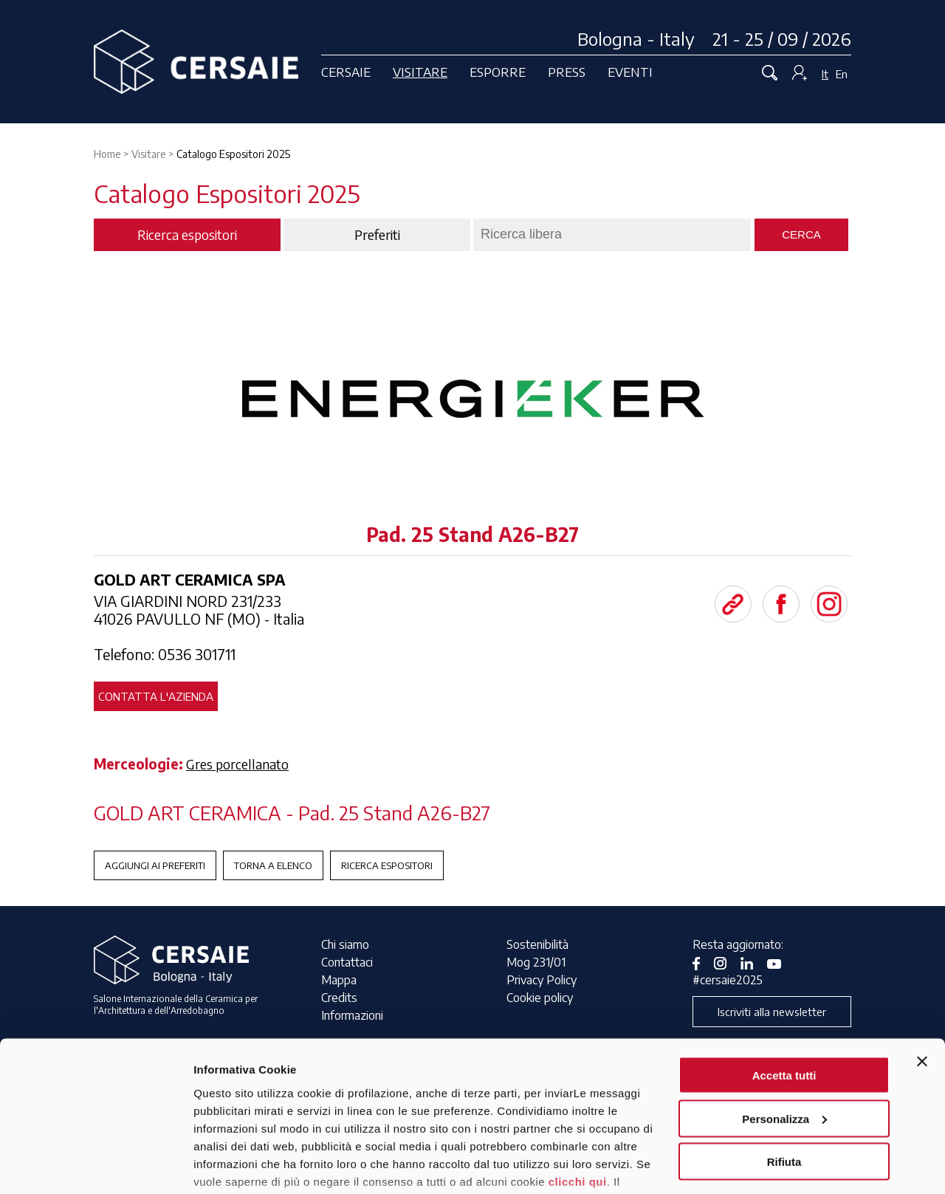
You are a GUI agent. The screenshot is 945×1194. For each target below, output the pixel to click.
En (842, 73)
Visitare (420, 72)
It (825, 73)
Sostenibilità (537, 944)
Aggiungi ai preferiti (155, 865)
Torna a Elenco (273, 865)
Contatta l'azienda (155, 696)
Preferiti (377, 235)
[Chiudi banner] (922, 971)
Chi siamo (345, 944)
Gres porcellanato (237, 763)
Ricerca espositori (387, 865)
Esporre (498, 72)
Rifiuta (784, 1071)
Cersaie (346, 72)
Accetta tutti (784, 984)
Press (566, 72)
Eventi (630, 72)
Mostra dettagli (233, 1165)
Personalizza (784, 1028)
